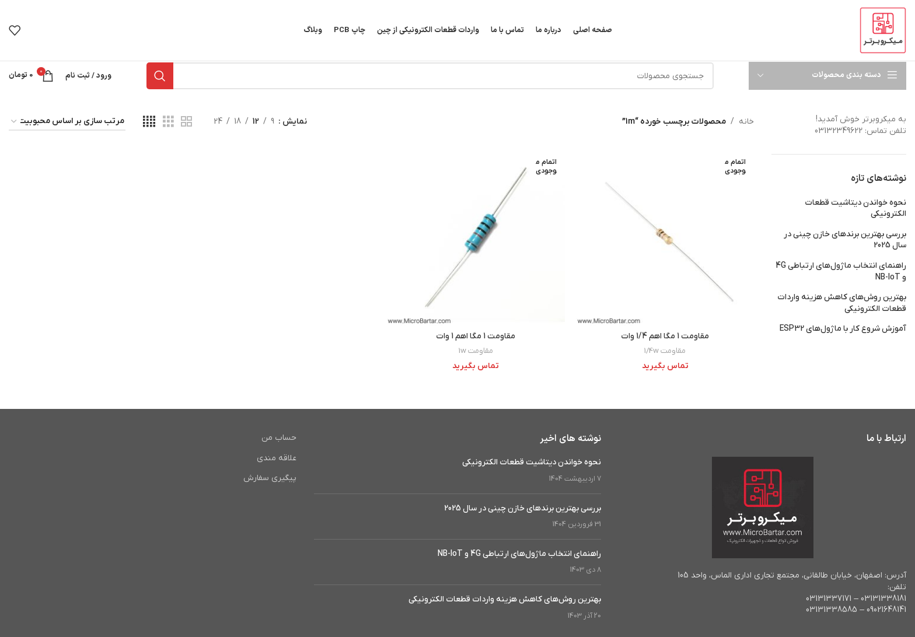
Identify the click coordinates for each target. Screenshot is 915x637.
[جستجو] (430, 75)
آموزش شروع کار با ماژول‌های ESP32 (843, 328)
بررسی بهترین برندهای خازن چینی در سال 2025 (845, 240)
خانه (746, 121)
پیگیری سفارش (269, 478)
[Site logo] (883, 30)
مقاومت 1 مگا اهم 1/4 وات (665, 336)
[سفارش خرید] (67, 122)
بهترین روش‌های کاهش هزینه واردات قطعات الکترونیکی (841, 303)
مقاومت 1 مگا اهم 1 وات (475, 336)
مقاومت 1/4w (665, 351)
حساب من (278, 437)
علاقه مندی (276, 458)
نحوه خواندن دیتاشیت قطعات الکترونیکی (855, 208)
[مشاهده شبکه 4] (149, 122)
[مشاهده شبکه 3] (168, 122)
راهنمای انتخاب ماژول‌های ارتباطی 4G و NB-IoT (841, 271)
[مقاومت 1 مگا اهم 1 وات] (475, 237)
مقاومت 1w (476, 351)
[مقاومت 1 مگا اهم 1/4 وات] (665, 237)
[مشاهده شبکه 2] (186, 122)
